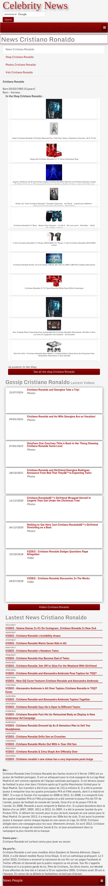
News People (13, 880)
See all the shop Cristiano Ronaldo (54, 372)
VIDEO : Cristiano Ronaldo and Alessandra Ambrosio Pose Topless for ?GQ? (51, 673)
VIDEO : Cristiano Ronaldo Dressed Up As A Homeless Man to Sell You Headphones (47, 727)
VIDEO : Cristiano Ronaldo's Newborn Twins (32, 651)
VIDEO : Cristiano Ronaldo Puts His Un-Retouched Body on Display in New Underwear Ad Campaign (50, 716)
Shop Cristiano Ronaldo (20, 57)
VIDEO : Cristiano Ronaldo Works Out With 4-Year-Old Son (41, 744)
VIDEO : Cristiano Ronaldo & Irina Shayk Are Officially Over (41, 752)
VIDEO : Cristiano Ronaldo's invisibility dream (33, 636)
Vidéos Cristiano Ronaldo (54, 607)
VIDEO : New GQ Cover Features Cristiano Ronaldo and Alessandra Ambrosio (51, 681)
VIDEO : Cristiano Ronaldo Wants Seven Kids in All (36, 643)
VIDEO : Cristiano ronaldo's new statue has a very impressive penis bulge (49, 759)
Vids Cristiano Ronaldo (19, 72)
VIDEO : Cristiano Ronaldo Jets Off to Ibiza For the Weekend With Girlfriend (51, 666)
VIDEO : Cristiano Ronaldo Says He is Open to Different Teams (42, 707)
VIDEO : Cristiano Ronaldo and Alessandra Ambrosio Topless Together (47, 699)
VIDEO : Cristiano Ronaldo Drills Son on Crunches (35, 737)
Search (8, 19)
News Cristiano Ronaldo (20, 49)
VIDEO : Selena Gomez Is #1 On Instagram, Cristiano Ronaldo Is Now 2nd (50, 628)
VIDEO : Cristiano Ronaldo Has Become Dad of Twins (37, 658)
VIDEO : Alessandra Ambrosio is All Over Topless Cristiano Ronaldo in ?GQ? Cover (51, 690)
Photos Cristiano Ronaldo (21, 65)
